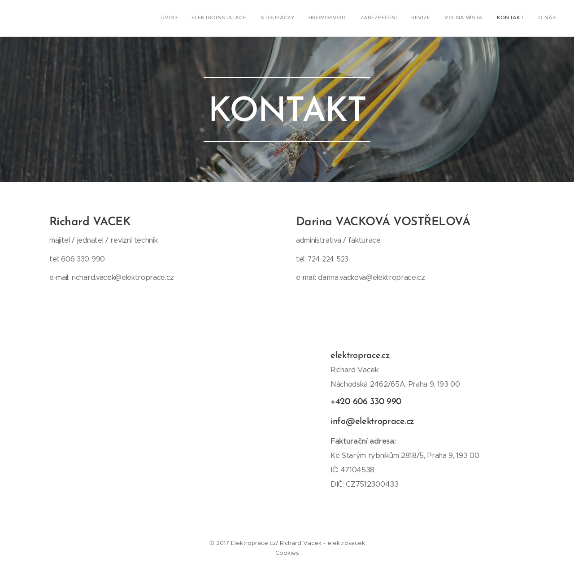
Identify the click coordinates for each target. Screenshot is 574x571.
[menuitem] (443, 18)
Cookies (287, 553)
